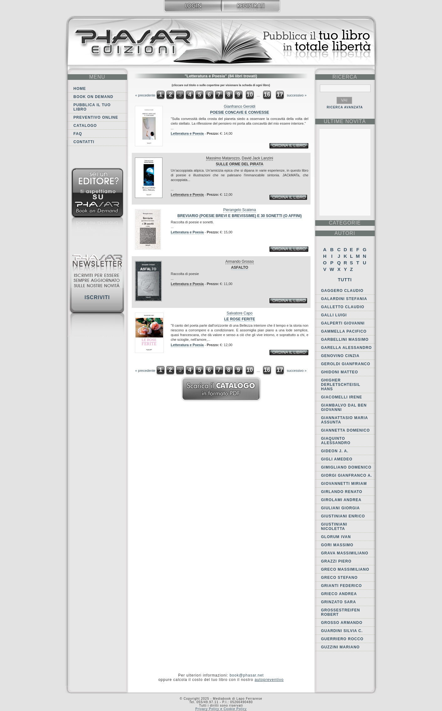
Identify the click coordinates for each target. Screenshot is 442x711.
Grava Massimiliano (344, 553)
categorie (345, 223)
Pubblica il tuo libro (92, 107)
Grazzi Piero (336, 561)
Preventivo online (96, 117)
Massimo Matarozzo (222, 158)
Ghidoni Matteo (339, 372)
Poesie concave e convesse (239, 112)
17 (280, 94)
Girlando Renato (341, 492)
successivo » (296, 95)
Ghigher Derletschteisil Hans (340, 384)
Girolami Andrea (341, 500)
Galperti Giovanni (343, 323)
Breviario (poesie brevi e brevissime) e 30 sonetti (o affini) (239, 216)
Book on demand (93, 97)
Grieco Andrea (339, 594)
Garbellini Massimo (345, 339)
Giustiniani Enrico (343, 516)
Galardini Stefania (344, 299)
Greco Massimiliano (345, 569)
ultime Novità (345, 121)
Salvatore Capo (240, 313)
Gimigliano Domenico (346, 467)
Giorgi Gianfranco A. (346, 475)
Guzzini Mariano (340, 647)
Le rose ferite (239, 319)
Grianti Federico (341, 586)
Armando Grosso (239, 261)
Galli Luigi (334, 315)
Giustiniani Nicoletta (334, 526)
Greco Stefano (339, 577)
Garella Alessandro (346, 347)
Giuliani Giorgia (340, 508)
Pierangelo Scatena (239, 210)
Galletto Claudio (342, 307)
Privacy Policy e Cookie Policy (221, 709)
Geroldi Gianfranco (345, 364)
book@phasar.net (246, 675)
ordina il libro (289, 145)
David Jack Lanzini (257, 158)
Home (80, 88)
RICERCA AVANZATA (345, 107)
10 (250, 94)
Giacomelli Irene (341, 397)
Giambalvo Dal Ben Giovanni (344, 407)
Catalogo (85, 125)
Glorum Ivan (336, 537)
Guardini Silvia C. (342, 631)
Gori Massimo (337, 545)
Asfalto (239, 267)
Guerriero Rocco (342, 639)
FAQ (78, 134)
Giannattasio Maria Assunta (344, 420)
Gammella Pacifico (344, 331)
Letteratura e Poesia (187, 133)
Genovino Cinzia (340, 356)
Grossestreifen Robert (340, 612)
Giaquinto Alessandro (336, 440)
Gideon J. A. (335, 451)
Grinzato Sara (338, 602)
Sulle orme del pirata (239, 164)
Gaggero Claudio (342, 290)
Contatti (84, 142)
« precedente (145, 95)
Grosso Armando (341, 622)
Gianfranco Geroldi (239, 106)
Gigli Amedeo (336, 459)
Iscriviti (97, 297)
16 (267, 94)
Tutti (345, 279)
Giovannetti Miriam (344, 483)
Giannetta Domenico (345, 430)
